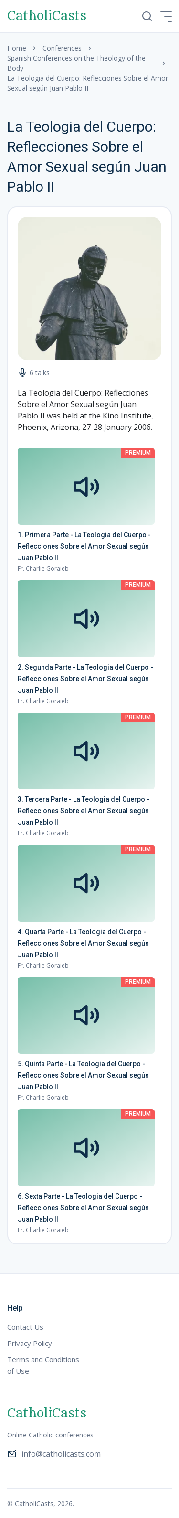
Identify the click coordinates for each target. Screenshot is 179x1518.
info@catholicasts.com (54, 1453)
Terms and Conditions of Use (43, 1365)
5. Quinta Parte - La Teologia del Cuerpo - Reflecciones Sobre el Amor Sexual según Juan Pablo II (83, 1075)
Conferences (62, 47)
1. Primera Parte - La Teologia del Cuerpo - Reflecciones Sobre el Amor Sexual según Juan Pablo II (84, 546)
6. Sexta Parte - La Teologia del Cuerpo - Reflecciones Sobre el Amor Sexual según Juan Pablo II (83, 1207)
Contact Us (25, 1327)
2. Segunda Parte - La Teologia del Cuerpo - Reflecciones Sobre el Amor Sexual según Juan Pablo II (85, 678)
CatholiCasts (46, 16)
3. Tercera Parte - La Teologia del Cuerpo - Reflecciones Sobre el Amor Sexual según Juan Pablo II (83, 810)
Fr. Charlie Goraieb (43, 568)
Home (16, 47)
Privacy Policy (29, 1343)
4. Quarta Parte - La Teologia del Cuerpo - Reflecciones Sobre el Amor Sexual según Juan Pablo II (83, 943)
